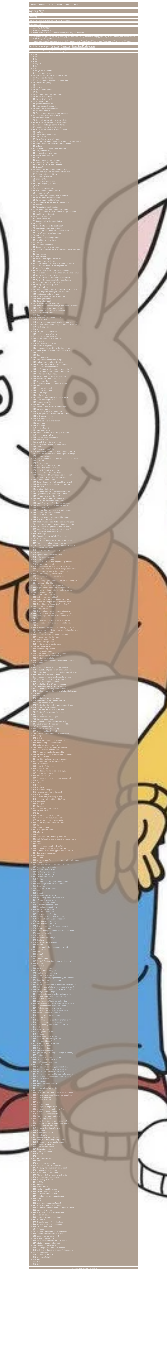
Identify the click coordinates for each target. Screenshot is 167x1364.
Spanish (65, 46)
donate (68, 4)
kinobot (33, 4)
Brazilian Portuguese (83, 46)
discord (50, 4)
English (55, 46)
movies (42, 4)
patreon (59, 4)
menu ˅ (76, 5)
